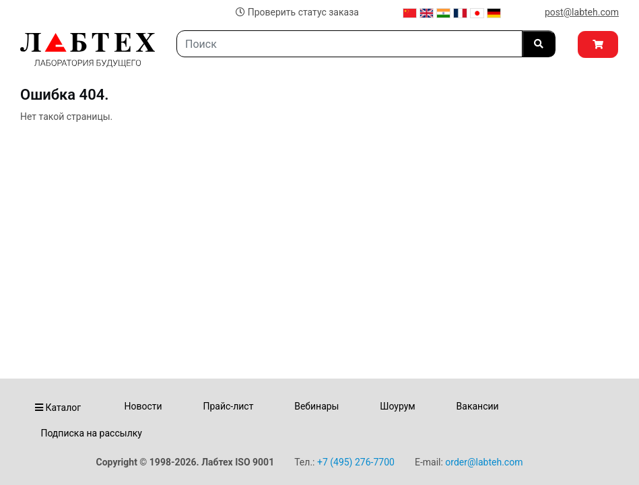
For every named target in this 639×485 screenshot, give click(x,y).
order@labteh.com (484, 462)
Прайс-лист (228, 406)
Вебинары (316, 406)
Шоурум (397, 406)
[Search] (349, 43)
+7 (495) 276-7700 (356, 462)
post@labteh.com (582, 12)
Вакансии (478, 406)
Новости (143, 406)
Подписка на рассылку (91, 433)
